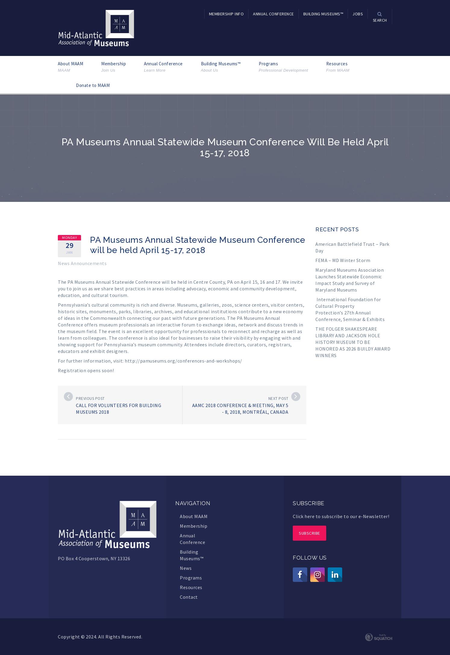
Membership (113, 67)
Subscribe (309, 533)
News (186, 568)
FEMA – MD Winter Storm (342, 260)
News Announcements (82, 263)
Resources (337, 67)
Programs (283, 67)
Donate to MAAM (93, 85)
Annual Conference (163, 67)
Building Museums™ (221, 67)
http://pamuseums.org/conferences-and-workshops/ (183, 361)
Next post (278, 398)
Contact (189, 597)
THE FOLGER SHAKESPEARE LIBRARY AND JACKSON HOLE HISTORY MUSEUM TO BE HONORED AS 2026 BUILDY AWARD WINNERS (352, 342)
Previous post (90, 398)
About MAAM (70, 67)
